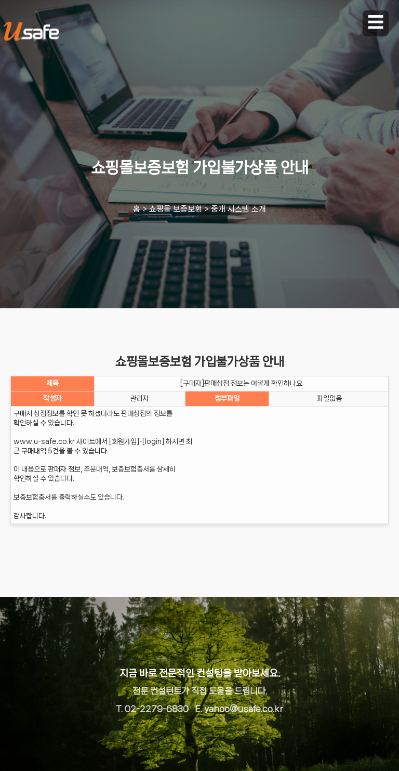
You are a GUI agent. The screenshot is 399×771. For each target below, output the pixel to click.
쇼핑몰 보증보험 (175, 209)
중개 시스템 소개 (238, 209)
